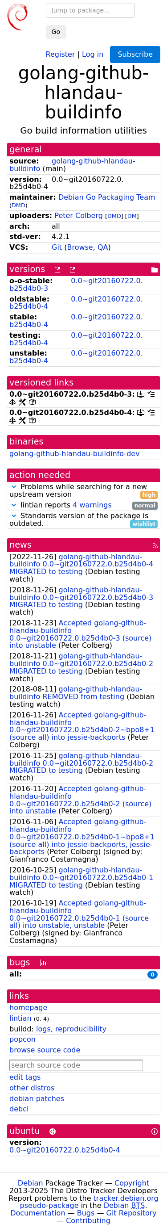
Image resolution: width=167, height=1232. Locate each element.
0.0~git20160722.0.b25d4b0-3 (76, 285)
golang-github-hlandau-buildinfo (72, 165)
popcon (22, 1039)
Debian (30, 1183)
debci (19, 1109)
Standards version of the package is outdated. (83, 520)
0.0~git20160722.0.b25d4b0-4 (76, 303)
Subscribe (135, 54)
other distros (31, 1088)
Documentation (37, 1213)
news (20, 545)
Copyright (131, 1183)
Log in (92, 54)
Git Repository (131, 1213)
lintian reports (83, 505)
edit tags (25, 1077)
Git (57, 247)
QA (103, 247)
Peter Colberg (78, 215)
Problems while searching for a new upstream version (83, 491)
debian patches (36, 1098)
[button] (14, 486)
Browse (80, 247)
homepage (28, 1007)
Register (60, 54)
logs (43, 1029)
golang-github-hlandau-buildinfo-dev (74, 453)
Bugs (86, 1213)
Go (56, 31)
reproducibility (80, 1029)
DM (132, 216)
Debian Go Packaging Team (106, 197)
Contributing (88, 1220)
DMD (18, 205)
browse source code (44, 1050)
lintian (20, 1018)
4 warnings (92, 505)
